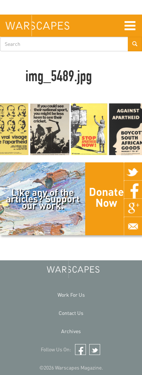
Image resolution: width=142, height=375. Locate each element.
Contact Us (71, 313)
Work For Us (71, 295)
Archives (71, 331)
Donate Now (106, 197)
